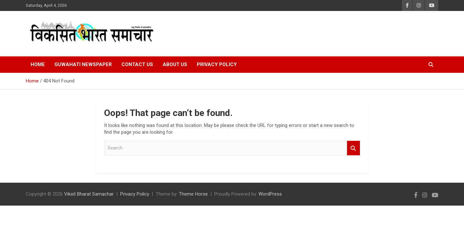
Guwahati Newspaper (83, 64)
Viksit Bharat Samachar (89, 194)
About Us (175, 64)
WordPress (270, 194)
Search (353, 148)
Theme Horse (193, 194)
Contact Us (137, 64)
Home (38, 64)
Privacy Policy (217, 64)
